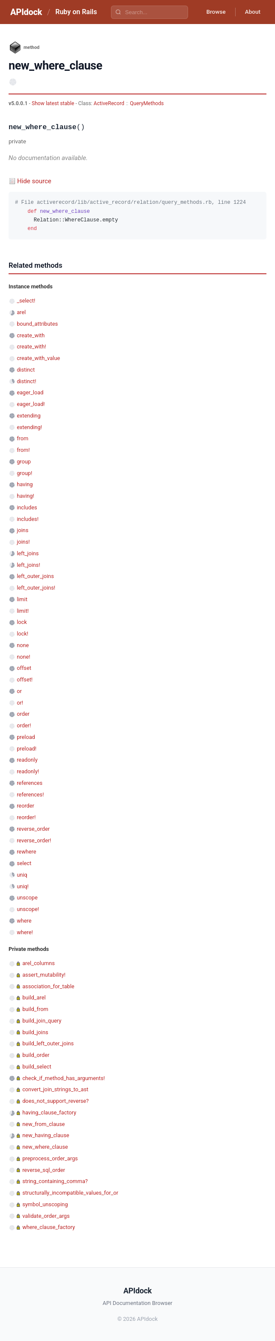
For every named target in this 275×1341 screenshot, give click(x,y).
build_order (35, 1055)
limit (22, 599)
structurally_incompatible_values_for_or (70, 1193)
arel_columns (38, 963)
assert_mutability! (44, 975)
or (19, 691)
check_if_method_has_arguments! (63, 1078)
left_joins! (28, 565)
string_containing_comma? (55, 1181)
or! (20, 702)
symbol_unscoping (45, 1204)
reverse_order (33, 829)
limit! (23, 611)
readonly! (28, 771)
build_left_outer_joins (48, 1043)
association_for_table (48, 986)
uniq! (23, 886)
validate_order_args (45, 1216)
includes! (28, 519)
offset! (25, 679)
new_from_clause (43, 1124)
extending (29, 415)
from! (23, 450)
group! (24, 473)
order (23, 714)
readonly (27, 760)
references (29, 783)
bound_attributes (37, 324)
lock (22, 622)
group (24, 461)
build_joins (35, 1032)
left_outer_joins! (36, 587)
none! (23, 657)
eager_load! (31, 404)
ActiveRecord (109, 103)
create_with (31, 335)
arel (21, 312)
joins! (23, 542)
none (23, 645)
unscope (27, 897)
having (25, 484)
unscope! (28, 909)
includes (27, 507)
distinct (26, 369)
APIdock (26, 12)
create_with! (31, 346)
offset (24, 668)
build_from (35, 1009)
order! (24, 725)
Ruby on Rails (76, 12)
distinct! (26, 381)
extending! (29, 427)
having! (25, 496)
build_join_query (41, 1020)
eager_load (30, 392)
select (24, 863)
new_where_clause (45, 1147)
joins (22, 530)
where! (25, 932)
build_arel (33, 997)
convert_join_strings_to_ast (55, 1089)
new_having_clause (45, 1135)
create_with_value (38, 358)
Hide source (34, 181)
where (24, 920)
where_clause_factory (48, 1227)
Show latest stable (53, 103)
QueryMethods (147, 103)
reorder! (26, 817)
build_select (36, 1066)
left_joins (28, 553)
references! (30, 794)
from (22, 438)
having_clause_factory (49, 1112)
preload (26, 737)
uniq (22, 875)
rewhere (26, 851)
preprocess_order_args (50, 1158)
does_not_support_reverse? (55, 1101)
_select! (26, 300)
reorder (25, 805)
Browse (213, 12)
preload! (26, 748)
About (251, 12)
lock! (22, 633)
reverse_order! (34, 840)
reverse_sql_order (43, 1170)
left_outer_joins (35, 576)
